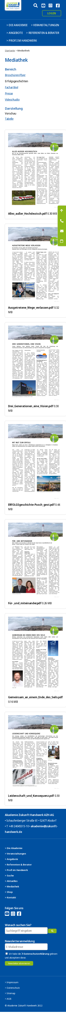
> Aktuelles (11, 881)
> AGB (8, 998)
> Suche (9, 875)
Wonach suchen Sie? (18, 925)
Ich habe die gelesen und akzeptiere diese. (31, 955)
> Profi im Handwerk (22, 40)
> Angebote (15, 33)
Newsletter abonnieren (19, 963)
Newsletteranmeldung (20, 941)
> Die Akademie (17, 25)
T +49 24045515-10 (17, 826)
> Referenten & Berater (42, 33)
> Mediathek (12, 886)
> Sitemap (10, 993)
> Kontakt (10, 897)
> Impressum (11, 982)
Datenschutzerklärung (35, 953)
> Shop (9, 892)
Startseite (10, 50)
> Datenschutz (12, 987)
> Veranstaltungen (45, 25)
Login (51, 13)
